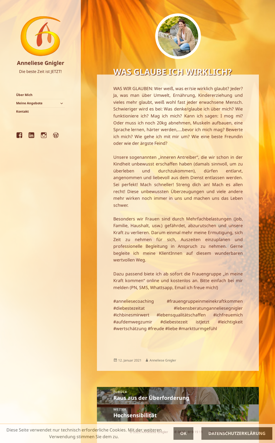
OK (183, 433)
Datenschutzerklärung (237, 433)
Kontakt (22, 111)
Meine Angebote (29, 103)
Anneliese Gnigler (40, 63)
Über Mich (24, 95)
